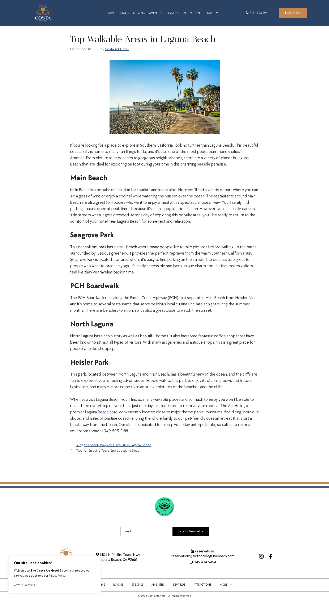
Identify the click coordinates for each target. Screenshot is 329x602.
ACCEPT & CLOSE (25, 585)
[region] (54, 575)
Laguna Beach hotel (101, 412)
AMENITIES (155, 13)
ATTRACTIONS (192, 13)
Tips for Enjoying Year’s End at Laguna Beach (108, 450)
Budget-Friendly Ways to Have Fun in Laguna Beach (113, 445)
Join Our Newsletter (191, 531)
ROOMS (124, 13)
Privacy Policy (57, 575)
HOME (111, 13)
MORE (211, 12)
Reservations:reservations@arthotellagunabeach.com (203, 553)
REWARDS (173, 13)
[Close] (96, 559)
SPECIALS (139, 13)
